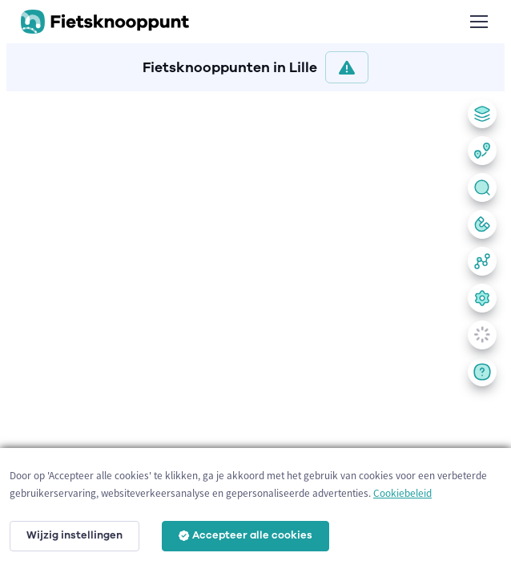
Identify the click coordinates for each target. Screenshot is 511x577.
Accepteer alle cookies (245, 535)
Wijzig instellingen (74, 535)
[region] (255, 331)
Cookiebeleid (402, 493)
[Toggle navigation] (478, 21)
